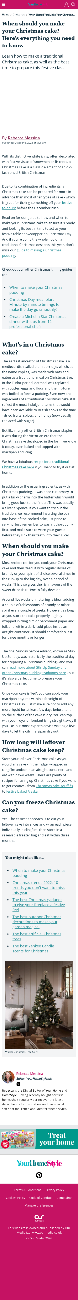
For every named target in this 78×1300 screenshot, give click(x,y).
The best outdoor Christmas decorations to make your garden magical (36, 921)
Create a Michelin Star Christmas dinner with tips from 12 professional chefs (37, 321)
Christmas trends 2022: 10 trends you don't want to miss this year (38, 887)
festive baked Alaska (22, 791)
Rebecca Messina (29, 1073)
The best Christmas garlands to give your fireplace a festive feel (38, 904)
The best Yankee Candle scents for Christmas (33, 948)
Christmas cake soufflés (54, 786)
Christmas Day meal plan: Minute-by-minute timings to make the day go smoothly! (34, 304)
